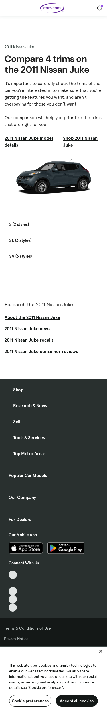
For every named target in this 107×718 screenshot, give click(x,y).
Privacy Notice (16, 638)
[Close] (100, 651)
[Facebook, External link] (13, 583)
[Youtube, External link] (13, 591)
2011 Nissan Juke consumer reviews (41, 351)
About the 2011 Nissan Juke (32, 317)
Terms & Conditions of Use (27, 628)
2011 (19, 46)
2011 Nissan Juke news (27, 328)
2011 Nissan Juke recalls (29, 340)
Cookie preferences (30, 700)
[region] (53, 682)
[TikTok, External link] (13, 575)
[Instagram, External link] (13, 599)
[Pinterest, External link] (13, 607)
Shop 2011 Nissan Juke (80, 141)
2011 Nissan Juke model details (29, 141)
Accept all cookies (77, 700)
